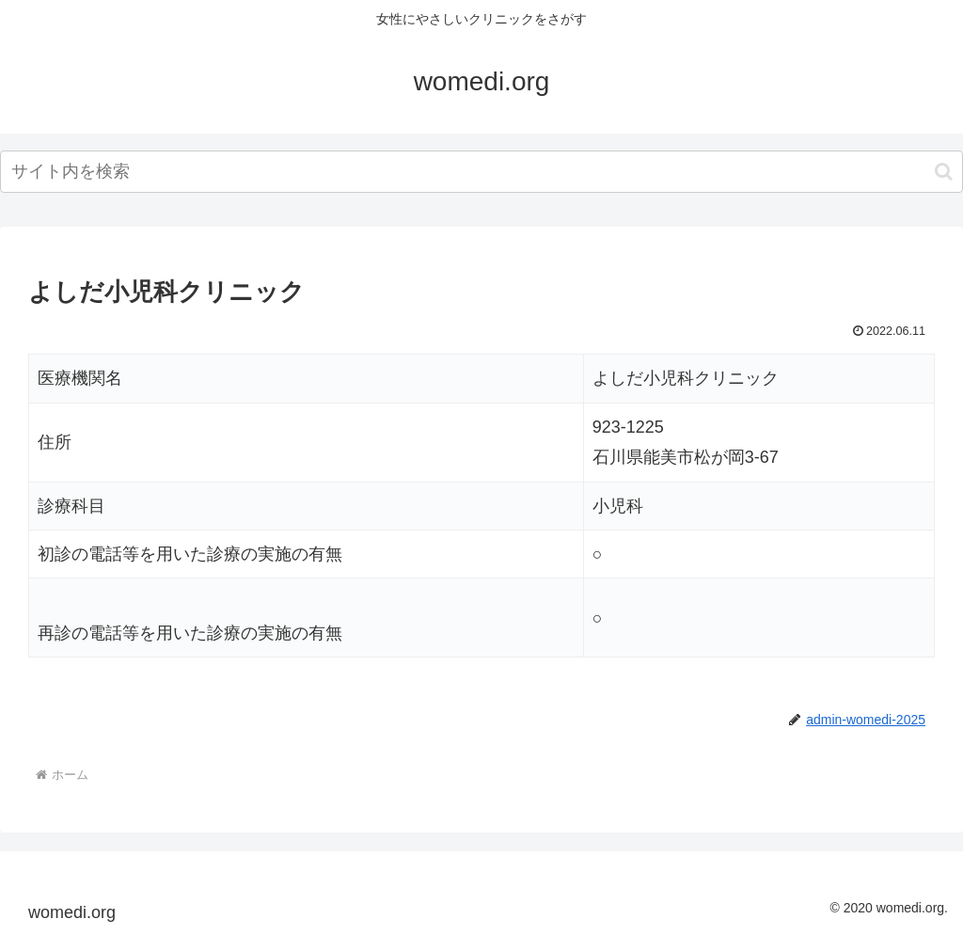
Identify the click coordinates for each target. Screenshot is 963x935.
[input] (481, 172)
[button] (943, 171)
